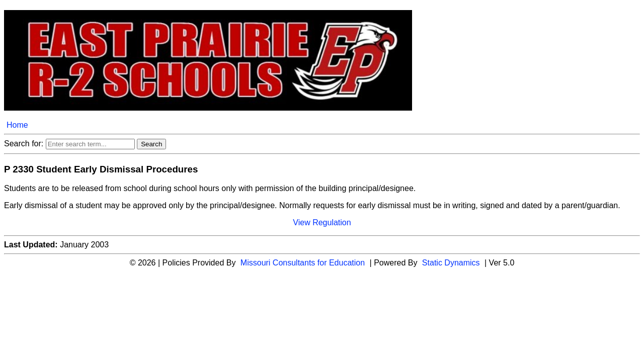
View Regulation (322, 222)
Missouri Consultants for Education (302, 262)
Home (17, 125)
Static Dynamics (451, 262)
